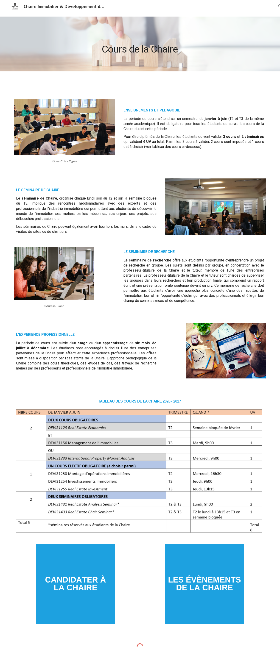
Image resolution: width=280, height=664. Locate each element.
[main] (140, 45)
